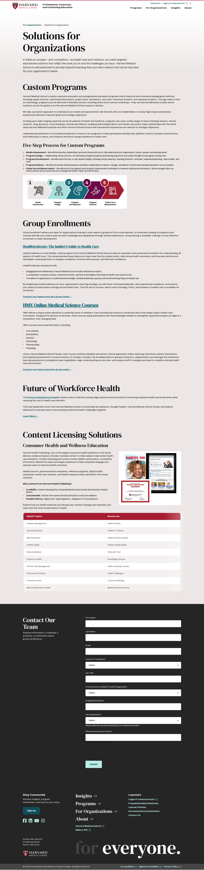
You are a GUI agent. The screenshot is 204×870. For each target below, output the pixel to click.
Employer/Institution (94, 701)
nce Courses (85, 305)
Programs (136, 8)
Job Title (89, 673)
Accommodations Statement (144, 811)
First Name (90, 618)
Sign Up (31, 811)
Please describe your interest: (98, 731)
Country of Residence (95, 659)
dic (57, 305)
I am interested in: (93, 715)
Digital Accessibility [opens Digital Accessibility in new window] (149, 867)
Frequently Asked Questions (143, 803)
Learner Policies (137, 807)
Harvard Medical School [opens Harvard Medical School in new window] (88, 826)
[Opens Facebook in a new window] (25, 821)
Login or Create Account (174, 3)
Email (87, 645)
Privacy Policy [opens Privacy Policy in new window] (171, 867)
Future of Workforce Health (43, 397)
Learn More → (31, 416)
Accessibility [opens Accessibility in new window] (127, 867)
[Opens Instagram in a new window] (43, 821)
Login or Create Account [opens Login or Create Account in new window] (141, 799)
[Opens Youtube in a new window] (36, 821)
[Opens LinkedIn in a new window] (30, 821)
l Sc (66, 305)
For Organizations (156, 8)
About (188, 8)
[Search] (191, 3)
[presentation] (105, 750)
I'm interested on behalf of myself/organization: (106, 687)
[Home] (24, 6)
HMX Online (35, 305)
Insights (175, 8)
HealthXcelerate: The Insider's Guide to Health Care (61, 246)
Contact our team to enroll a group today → (47, 296)
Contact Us (156, 3)
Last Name (90, 632)
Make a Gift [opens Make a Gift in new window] (82, 830)
